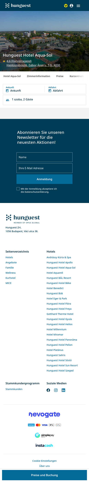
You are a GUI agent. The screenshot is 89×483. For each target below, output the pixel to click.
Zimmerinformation (38, 76)
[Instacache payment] (44, 445)
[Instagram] (56, 390)
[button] (78, 6)
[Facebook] (48, 390)
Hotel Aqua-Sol (12, 76)
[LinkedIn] (63, 390)
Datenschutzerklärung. (37, 191)
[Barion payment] (44, 425)
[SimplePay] (44, 435)
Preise (60, 76)
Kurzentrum (77, 76)
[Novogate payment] (44, 414)
